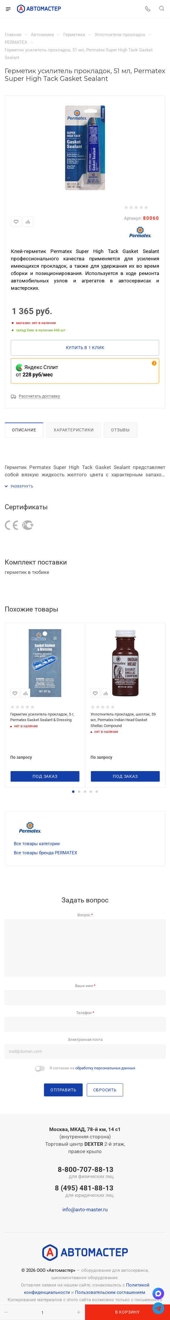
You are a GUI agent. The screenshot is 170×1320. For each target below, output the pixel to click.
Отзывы (120, 430)
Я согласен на (92, 1068)
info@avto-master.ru (85, 1209)
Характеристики (73, 430)
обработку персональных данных (105, 1068)
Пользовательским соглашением (110, 1292)
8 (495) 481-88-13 (84, 1191)
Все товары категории (37, 843)
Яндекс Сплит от (37, 371)
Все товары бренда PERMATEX (45, 852)
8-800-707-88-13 (84, 1173)
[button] (73, 792)
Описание (24, 430)
